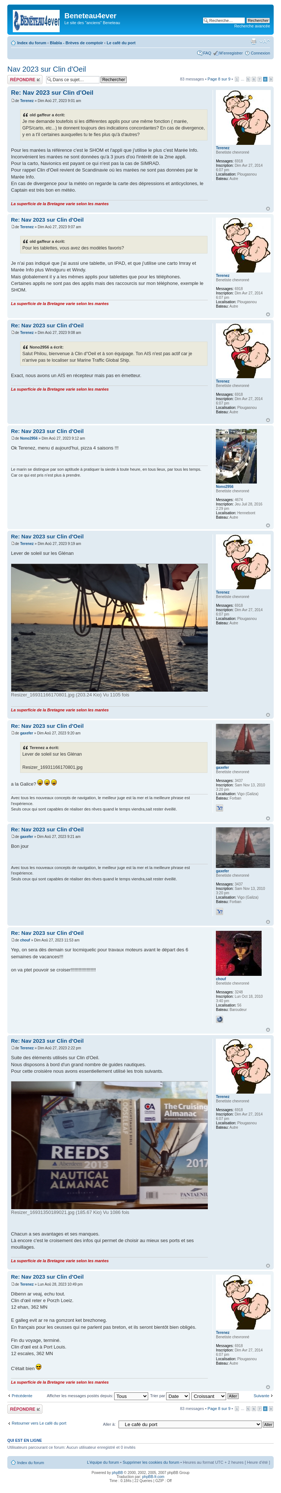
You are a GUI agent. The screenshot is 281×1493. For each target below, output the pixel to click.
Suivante (261, 1396)
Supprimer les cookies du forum (151, 1462)
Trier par (170, 1396)
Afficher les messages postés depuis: (97, 1396)
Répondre (24, 79)
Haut (268, 209)
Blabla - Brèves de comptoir (76, 43)
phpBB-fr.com (153, 1477)
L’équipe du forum (103, 1462)
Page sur (218, 79)
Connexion (260, 53)
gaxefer (26, 733)
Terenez (27, 101)
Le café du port (121, 43)
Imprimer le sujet (254, 41)
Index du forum (31, 43)
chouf (25, 940)
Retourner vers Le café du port (39, 1423)
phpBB (117, 1473)
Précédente (22, 1396)
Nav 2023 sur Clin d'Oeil (46, 69)
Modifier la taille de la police (264, 41)
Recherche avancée (252, 26)
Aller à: (109, 1424)
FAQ (207, 53)
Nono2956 (29, 438)
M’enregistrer (231, 53)
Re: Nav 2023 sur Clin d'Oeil (52, 92)
